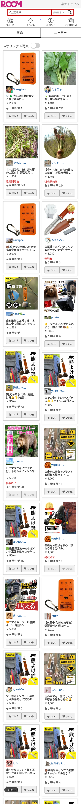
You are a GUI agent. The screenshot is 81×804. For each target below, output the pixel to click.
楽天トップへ (70, 4)
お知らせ (51, 22)
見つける (30, 22)
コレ (15, 116)
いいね (30, 116)
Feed (10, 22)
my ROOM (71, 22)
